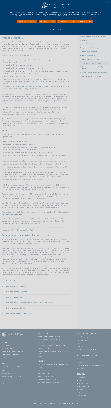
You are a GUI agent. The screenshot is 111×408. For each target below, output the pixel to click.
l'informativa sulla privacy (27, 14)
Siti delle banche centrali (45, 376)
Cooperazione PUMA (44, 373)
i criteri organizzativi (28, 270)
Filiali (3, 370)
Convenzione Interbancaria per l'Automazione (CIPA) (53, 364)
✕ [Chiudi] (109, 2)
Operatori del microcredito (90, 51)
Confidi (84, 40)
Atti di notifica (81, 368)
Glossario (4, 380)
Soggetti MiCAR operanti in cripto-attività (94, 72)
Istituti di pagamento (88, 55)
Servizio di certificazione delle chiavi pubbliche (90, 365)
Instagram (81, 377)
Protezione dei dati (82, 362)
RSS (79, 392)
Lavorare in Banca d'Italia (9, 373)
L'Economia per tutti (43, 348)
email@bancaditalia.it (12, 354)
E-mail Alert (81, 395)
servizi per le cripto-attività (16, 96)
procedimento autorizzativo (13, 214)
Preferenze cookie (82, 340)
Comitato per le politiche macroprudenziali (50, 382)
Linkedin (80, 389)
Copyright (80, 346)
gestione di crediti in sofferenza (29, 86)
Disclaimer (80, 343)
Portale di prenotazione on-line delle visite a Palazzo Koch (53, 352)
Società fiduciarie (87, 44)
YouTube (80, 380)
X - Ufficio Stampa (83, 386)
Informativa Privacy (82, 337)
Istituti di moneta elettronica (90, 59)
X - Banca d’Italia (82, 383)
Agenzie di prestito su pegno (90, 48)
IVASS (39, 342)
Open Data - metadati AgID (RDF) (86, 350)
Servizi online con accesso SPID (11, 367)
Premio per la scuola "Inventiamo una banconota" (52, 345)
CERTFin (40, 370)
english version (55, 30)
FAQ (31, 230)
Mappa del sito (6, 363)
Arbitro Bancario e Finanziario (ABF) (48, 339)
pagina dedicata (15, 230)
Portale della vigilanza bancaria (47, 379)
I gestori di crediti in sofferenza (91, 76)
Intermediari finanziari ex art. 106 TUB (93, 36)
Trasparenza (80, 359)
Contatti (4, 357)
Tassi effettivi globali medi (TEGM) (11, 376)
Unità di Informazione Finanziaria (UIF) (49, 336)
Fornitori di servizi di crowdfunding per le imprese (94, 67)
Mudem (40, 356)
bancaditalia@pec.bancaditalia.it (13, 351)
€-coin (40, 367)
